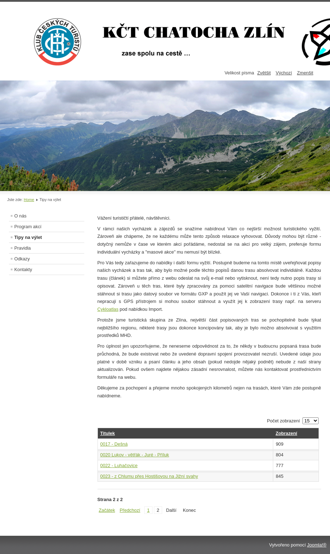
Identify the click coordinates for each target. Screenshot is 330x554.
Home (29, 199)
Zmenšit (305, 72)
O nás (20, 216)
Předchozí (130, 510)
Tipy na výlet (28, 237)
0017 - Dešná (114, 444)
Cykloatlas (108, 309)
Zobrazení (286, 433)
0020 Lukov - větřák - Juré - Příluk (134, 454)
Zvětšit (264, 72)
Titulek (107, 433)
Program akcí (27, 226)
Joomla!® (316, 545)
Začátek (107, 510)
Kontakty (23, 269)
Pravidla (22, 248)
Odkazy (22, 258)
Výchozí (284, 72)
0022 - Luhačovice (119, 465)
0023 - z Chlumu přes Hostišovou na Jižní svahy (149, 476)
